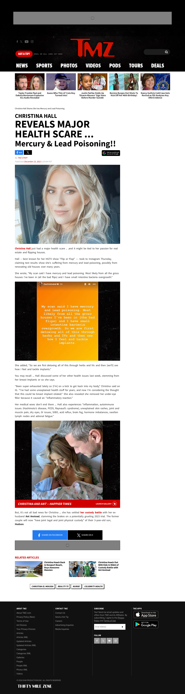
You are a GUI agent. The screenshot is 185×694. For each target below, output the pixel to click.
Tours (136, 65)
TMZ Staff (22, 157)
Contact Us (60, 613)
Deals (157, 65)
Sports (44, 65)
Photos (69, 65)
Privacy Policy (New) (25, 617)
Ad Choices (21, 625)
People (19, 661)
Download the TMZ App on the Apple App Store (146, 614)
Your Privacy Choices (25, 629)
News (22, 65)
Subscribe (122, 627)
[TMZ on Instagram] (32, 42)
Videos (93, 65)
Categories (21, 649)
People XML (21, 665)
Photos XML (21, 670)
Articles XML (22, 637)
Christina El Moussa (42, 586)
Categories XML (23, 653)
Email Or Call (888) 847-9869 (48, 54)
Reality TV (63, 586)
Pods (115, 65)
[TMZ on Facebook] (17, 42)
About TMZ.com (23, 613)
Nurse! (76, 586)
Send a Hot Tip (62, 617)
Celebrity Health (93, 586)
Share (50, 535)
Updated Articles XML (26, 645)
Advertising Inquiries (64, 625)
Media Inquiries (62, 629)
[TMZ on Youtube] (27, 41)
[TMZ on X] (22, 42)
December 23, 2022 (32, 161)
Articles (19, 633)
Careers (58, 621)
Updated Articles (23, 641)
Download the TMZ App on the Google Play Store (146, 624)
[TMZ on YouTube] (109, 641)
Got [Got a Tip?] (24, 54)
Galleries (20, 657)
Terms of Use (22, 621)
